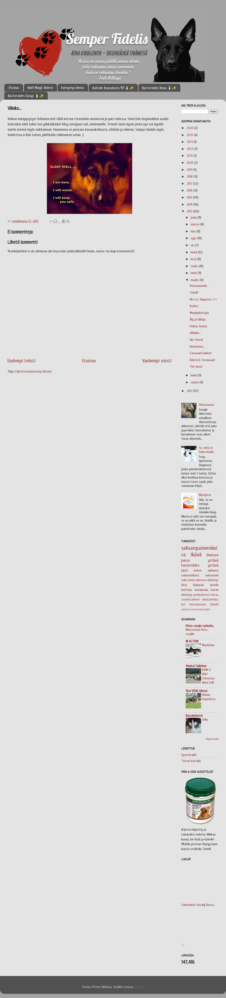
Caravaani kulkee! (201, 353)
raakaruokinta (190, 575)
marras (195, 224)
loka (194, 231)
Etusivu (14, 88)
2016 (190, 190)
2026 (190, 128)
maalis (195, 280)
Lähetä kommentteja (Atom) (33, 371)
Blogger (138, 987)
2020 (190, 163)
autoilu (214, 585)
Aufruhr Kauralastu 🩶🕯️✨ (113, 88)
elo (193, 245)
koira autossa (197, 580)
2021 (190, 156)
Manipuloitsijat (199, 313)
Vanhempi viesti (157, 361)
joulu (194, 217)
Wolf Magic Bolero (40, 88)
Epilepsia (198, 585)
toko (184, 580)
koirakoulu (201, 590)
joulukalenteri (202, 595)
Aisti (184, 585)
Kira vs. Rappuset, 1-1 (203, 299)
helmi (194, 375)
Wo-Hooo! (196, 340)
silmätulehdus (210, 599)
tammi (195, 382)
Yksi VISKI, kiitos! (196, 691)
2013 (190, 211)
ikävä (196, 554)
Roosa (210, 905)
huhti (194, 273)
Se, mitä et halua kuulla (206, 450)
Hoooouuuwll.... (199, 286)
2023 (190, 142)
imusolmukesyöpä (200, 609)
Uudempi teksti (21, 361)
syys (194, 238)
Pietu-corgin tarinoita (199, 626)
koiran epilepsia (206, 570)
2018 (190, 176)
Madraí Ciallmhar (196, 666)
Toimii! (194, 292)
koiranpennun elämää (204, 604)
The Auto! (196, 366)
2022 (190, 149)
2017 (190, 184)
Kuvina (194, 306)
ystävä (213, 565)
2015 (190, 197)
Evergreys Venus (72, 88)
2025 (190, 135)
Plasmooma (206, 405)
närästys (213, 580)
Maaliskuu (208, 645)
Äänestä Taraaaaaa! (202, 360)
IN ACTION (192, 641)
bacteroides (190, 565)
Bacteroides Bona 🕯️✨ (159, 88)
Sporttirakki (189, 755)
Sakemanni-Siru (191, 905)
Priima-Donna (198, 326)
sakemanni (212, 575)
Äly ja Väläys (198, 319)
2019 (190, 170)
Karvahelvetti (194, 716)
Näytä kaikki (212, 738)
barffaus (186, 590)
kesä (194, 259)
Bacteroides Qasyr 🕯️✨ (26, 96)
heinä (194, 252)
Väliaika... (195, 333)
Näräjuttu (205, 495)
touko (195, 266)
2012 (190, 391)
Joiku (205, 719)
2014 (190, 204)
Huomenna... (197, 346)
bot (183, 604)
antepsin (185, 609)
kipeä (184, 570)
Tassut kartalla (191, 761)
